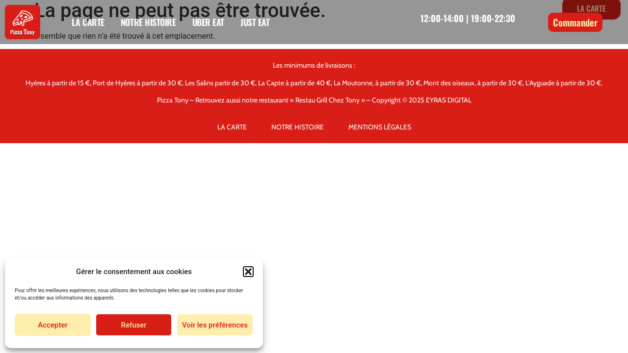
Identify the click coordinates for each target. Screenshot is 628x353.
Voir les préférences (215, 325)
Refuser (133, 325)
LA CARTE (88, 22)
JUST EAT (254, 22)
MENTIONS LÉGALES (379, 127)
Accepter (52, 325)
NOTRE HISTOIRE (148, 22)
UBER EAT (208, 22)
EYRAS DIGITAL (448, 100)
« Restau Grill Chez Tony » (327, 100)
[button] (248, 272)
